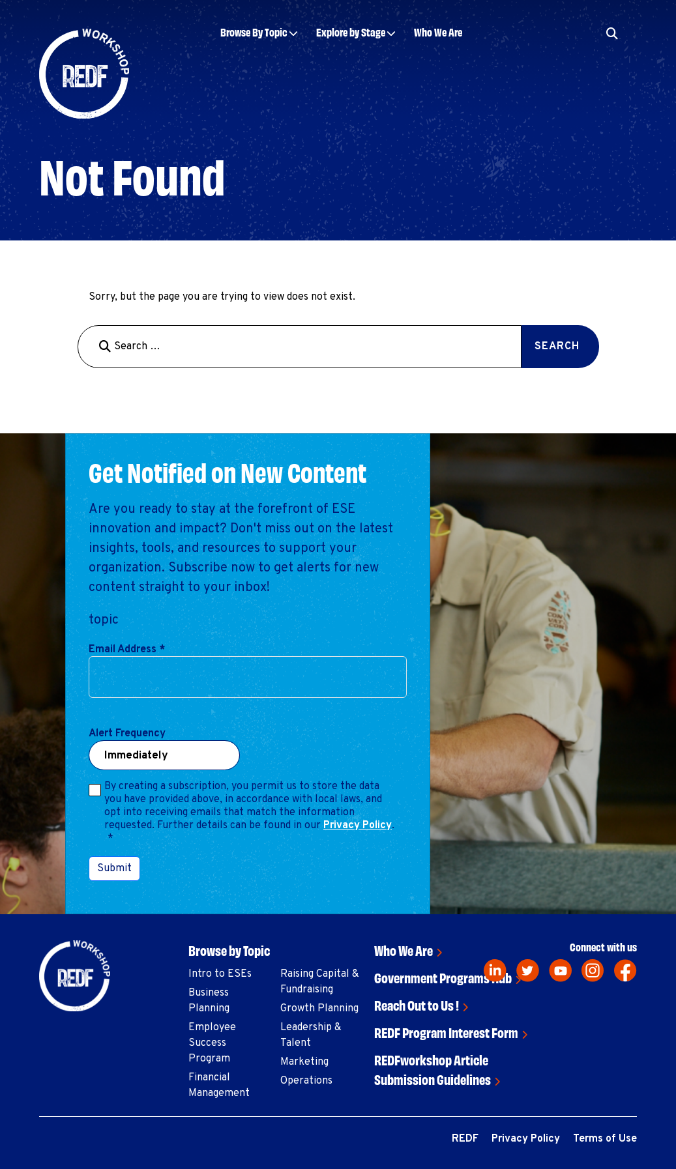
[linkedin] (495, 970)
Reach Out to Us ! (416, 1004)
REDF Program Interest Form (446, 1032)
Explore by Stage (350, 31)
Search (557, 346)
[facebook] (625, 970)
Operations (306, 1081)
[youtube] (560, 970)
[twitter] (527, 970)
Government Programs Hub (443, 977)
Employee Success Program (212, 1043)
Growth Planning (319, 1008)
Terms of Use (605, 1139)
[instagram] (592, 970)
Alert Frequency (127, 733)
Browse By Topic (253, 31)
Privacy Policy (357, 825)
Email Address (127, 649)
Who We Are (438, 31)
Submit (114, 868)
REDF (465, 1139)
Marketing (304, 1062)
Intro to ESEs (220, 974)
